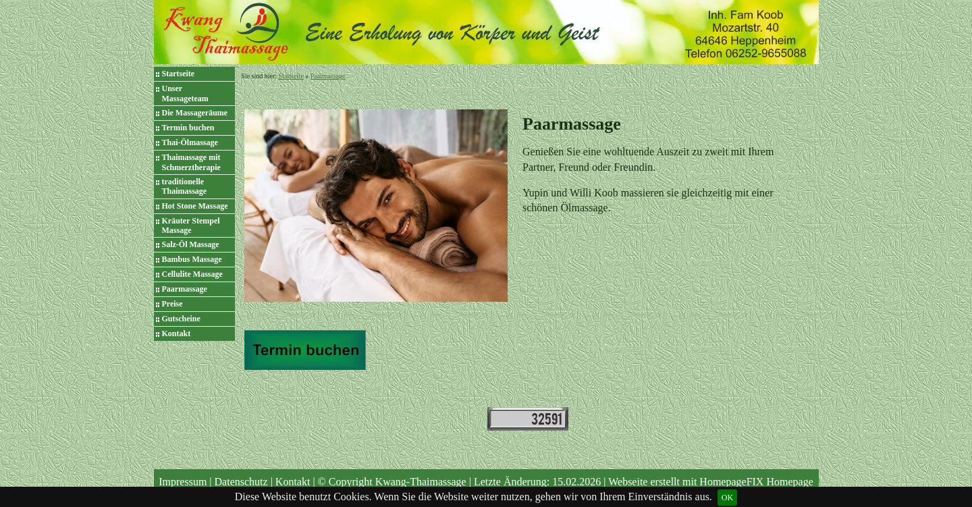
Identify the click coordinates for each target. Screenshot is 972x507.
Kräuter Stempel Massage (191, 225)
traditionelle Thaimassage (184, 186)
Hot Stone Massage (195, 206)
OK (727, 497)
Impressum (183, 481)
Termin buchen (188, 127)
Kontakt (176, 333)
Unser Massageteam (185, 93)
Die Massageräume (195, 112)
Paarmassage (184, 289)
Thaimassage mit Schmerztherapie (191, 162)
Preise (172, 304)
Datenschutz (241, 481)
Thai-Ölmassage (190, 142)
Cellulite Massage (192, 274)
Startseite (178, 73)
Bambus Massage (192, 259)
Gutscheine (181, 318)
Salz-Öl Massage (190, 244)
